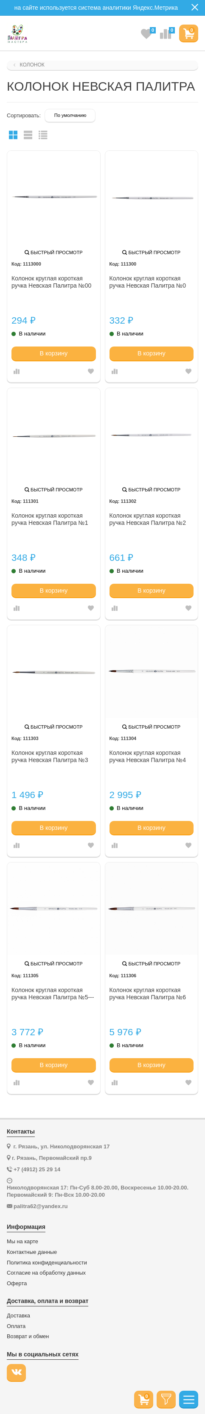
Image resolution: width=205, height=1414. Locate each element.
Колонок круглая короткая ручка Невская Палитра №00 (51, 282)
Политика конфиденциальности (47, 1263)
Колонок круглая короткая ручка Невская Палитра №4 (148, 756)
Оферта (17, 1283)
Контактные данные (32, 1252)
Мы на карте (22, 1242)
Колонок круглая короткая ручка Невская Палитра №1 (49, 519)
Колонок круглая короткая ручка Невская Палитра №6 (148, 994)
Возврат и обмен (28, 1336)
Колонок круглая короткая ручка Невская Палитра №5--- (52, 994)
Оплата (16, 1326)
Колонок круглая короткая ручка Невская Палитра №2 (148, 519)
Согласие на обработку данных (46, 1273)
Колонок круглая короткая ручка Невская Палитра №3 (49, 756)
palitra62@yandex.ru (41, 1206)
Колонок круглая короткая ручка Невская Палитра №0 (148, 282)
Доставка (18, 1316)
